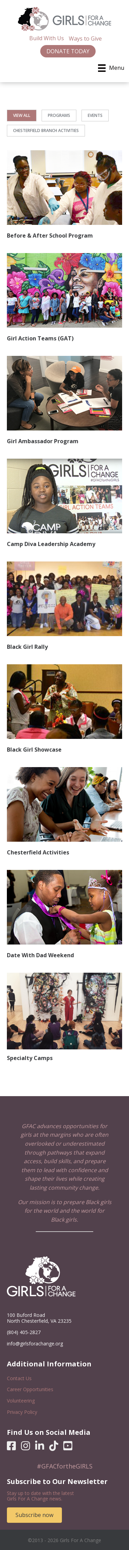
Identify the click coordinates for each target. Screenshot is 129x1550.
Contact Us (19, 1378)
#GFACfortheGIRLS (65, 1466)
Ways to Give (85, 38)
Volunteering (21, 1400)
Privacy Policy (22, 1412)
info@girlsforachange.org (35, 1343)
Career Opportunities (30, 1389)
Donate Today (67, 51)
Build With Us (46, 38)
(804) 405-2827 (24, 1332)
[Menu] (111, 68)
